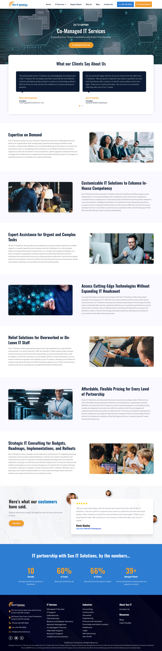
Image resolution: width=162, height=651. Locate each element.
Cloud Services (53, 618)
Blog (98, 4)
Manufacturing (89, 634)
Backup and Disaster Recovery (60, 621)
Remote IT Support (55, 634)
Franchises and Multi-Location (95, 624)
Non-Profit (87, 637)
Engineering (88, 618)
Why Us (89, 4)
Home (48, 4)
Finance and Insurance (92, 621)
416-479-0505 (125, 4)
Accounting (88, 609)
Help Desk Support (55, 631)
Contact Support (143, 4)
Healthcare (87, 627)
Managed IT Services (55, 609)
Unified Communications (57, 637)
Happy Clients (76, 4)
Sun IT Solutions (76, 643)
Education (87, 615)
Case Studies (125, 623)
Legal (85, 630)
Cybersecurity (53, 615)
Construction (88, 612)
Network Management (56, 625)
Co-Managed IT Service (56, 628)
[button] (79, 106)
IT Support (51, 612)
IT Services (60, 4)
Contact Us (108, 4)
